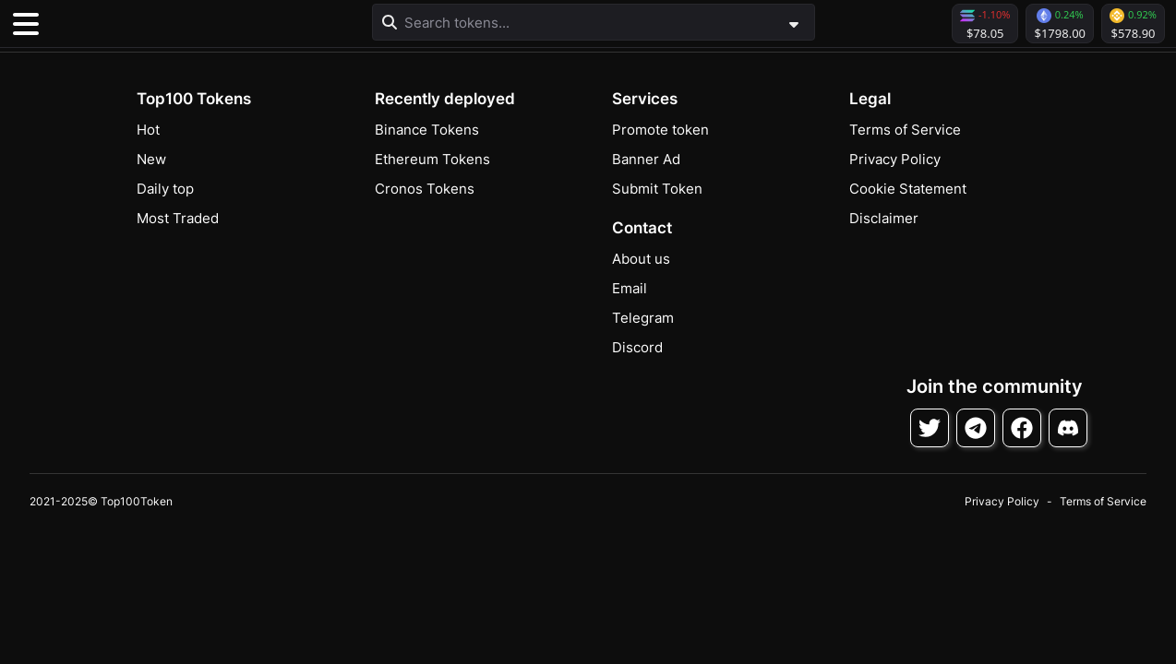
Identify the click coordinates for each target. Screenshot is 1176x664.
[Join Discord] (1068, 428)
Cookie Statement (907, 188)
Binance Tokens (427, 129)
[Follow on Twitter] (929, 428)
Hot (148, 129)
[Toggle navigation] (26, 24)
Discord (637, 347)
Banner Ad (646, 159)
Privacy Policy (895, 159)
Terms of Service (905, 129)
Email (629, 288)
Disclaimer (883, 218)
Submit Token (657, 188)
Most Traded (178, 218)
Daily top (165, 188)
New (151, 159)
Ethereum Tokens (432, 159)
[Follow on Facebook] (1021, 428)
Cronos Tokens (424, 188)
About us (641, 258)
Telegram (643, 317)
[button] (147, 24)
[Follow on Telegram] (975, 428)
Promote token (660, 129)
